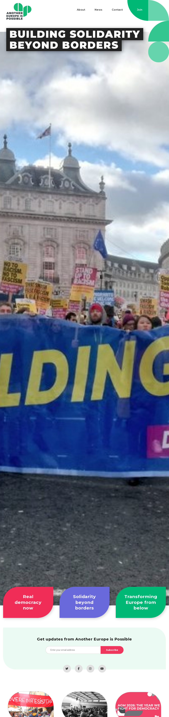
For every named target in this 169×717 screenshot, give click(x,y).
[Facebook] (79, 671)
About (81, 9)
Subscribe (112, 652)
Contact (117, 9)
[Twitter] (67, 671)
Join (139, 9)
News (98, 9)
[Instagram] (90, 671)
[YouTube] (102, 671)
